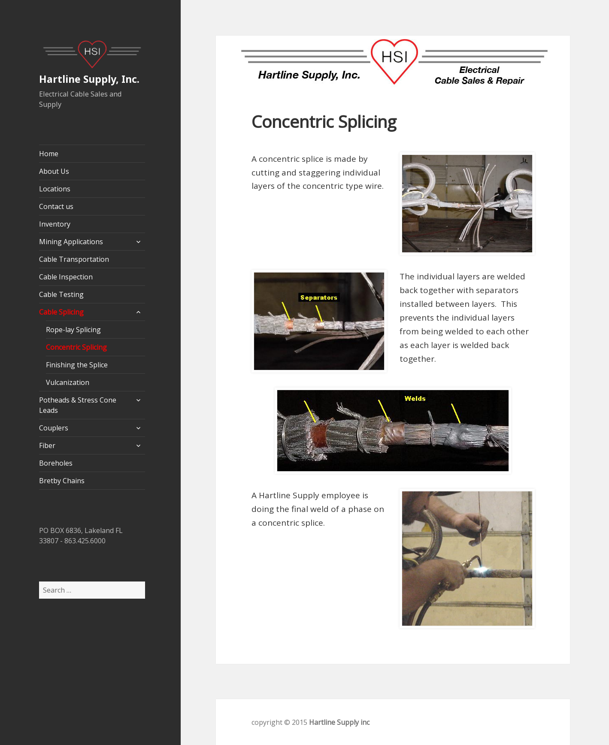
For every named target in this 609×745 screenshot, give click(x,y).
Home (48, 153)
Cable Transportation (74, 259)
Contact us (56, 206)
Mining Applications (71, 241)
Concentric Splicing (76, 347)
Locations (54, 189)
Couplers (53, 428)
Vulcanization (67, 382)
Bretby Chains (62, 480)
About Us (54, 171)
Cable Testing (61, 294)
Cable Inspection (66, 277)
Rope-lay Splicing (73, 329)
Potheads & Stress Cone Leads (77, 405)
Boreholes (56, 463)
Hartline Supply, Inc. (89, 79)
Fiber (47, 445)
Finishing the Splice (77, 364)
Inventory (54, 224)
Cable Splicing (61, 312)
